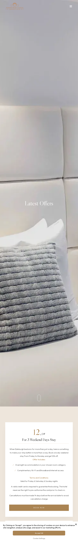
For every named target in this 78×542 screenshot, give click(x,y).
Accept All (39, 533)
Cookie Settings (39, 538)
